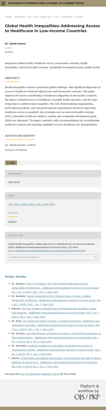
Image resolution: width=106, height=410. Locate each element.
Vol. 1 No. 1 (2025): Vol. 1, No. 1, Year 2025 (50, 16)
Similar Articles (15, 276)
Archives (19, 16)
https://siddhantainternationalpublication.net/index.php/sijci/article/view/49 (47, 250)
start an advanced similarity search (39, 373)
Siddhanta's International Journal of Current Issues (46, 3)
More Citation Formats (25, 257)
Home (8, 16)
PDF (12, 162)
